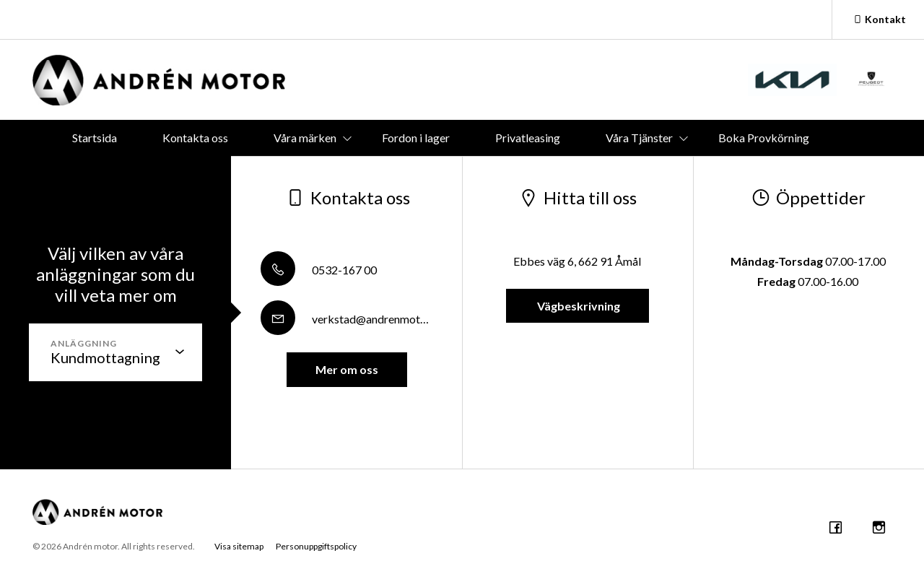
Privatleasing (527, 137)
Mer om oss (346, 369)
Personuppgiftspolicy (316, 546)
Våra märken (305, 137)
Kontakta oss (195, 137)
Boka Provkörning (763, 137)
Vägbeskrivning (577, 306)
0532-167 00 (319, 270)
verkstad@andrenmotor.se (352, 319)
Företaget (495, 174)
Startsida (94, 137)
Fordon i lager (416, 137)
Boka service (393, 174)
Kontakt (878, 19)
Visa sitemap (238, 546)
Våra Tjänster (639, 137)
